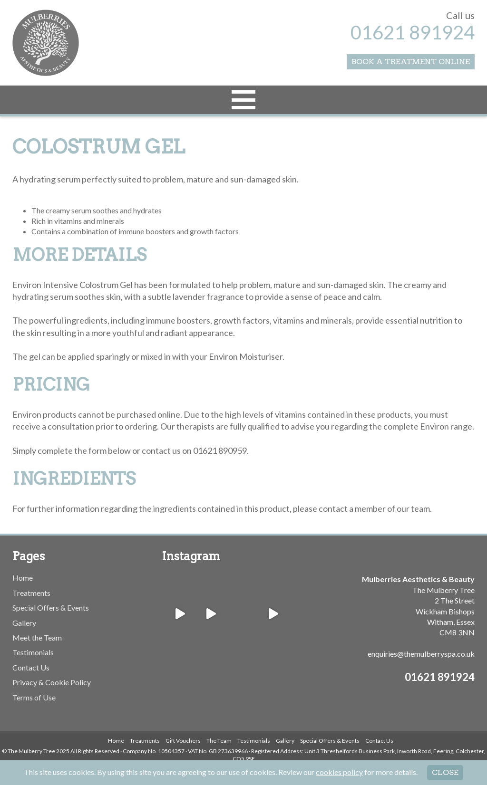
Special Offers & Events (50, 607)
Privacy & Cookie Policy (51, 682)
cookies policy (339, 771)
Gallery (24, 622)
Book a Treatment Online (410, 61)
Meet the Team (37, 637)
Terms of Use (34, 697)
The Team (219, 740)
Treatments (31, 592)
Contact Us (30, 667)
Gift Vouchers (183, 740)
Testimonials (33, 652)
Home (22, 577)
